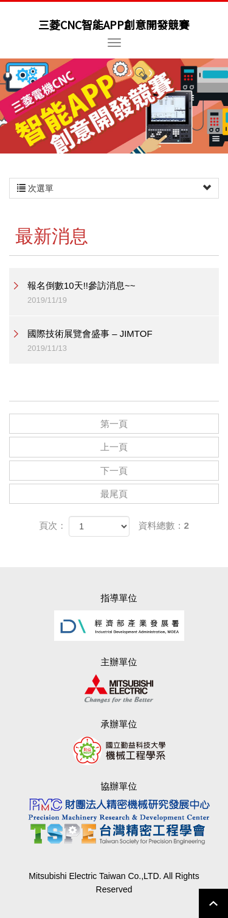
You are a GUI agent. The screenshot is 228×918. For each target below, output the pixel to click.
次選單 (114, 188)
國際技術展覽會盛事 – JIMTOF (123, 341)
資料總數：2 (164, 525)
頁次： (52, 525)
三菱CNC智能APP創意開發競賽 (114, 24)
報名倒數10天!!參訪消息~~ (123, 293)
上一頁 (114, 447)
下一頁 (114, 470)
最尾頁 (114, 494)
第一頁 (114, 423)
